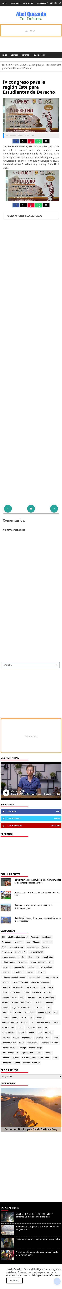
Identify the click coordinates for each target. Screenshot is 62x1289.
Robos (56, 1037)
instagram (41, 3)
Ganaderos (36, 992)
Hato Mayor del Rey (46, 997)
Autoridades (7, 952)
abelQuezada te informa (18, 937)
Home (4, 3)
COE (37, 957)
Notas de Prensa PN (10, 1022)
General (47, 992)
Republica (39, 1037)
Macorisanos (30, 1012)
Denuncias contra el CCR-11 (41, 962)
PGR (39, 1027)
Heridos (5, 1002)
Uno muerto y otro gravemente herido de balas (38, 1239)
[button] (16, 141)
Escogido (5, 982)
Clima (30, 957)
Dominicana (18, 972)
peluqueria (30, 1027)
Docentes (5, 972)
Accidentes (47, 937)
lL (11, 1012)
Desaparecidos (18, 967)
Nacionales (39, 1017)
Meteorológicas (44, 1012)
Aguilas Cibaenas (33, 942)
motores (5, 1017)
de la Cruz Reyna (8, 962)
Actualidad (19, 942)
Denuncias (23, 962)
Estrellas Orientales (20, 982)
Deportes (26, 55)
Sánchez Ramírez (8, 1048)
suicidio (16, 1058)
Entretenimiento (51, 977)
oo (32, 1022)
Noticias (24, 1022)
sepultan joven (27, 1053)
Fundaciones (15, 992)
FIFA (43, 987)
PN (46, 1027)
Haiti (22, 997)
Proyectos (6, 1037)
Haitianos (31, 997)
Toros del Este (44, 1058)
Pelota (20, 1027)
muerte (15, 1017)
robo (48, 1037)
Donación (29, 972)
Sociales (48, 1053)
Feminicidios (18, 987)
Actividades (6, 942)
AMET (4, 947)
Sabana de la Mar (9, 1042)
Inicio (4, 55)
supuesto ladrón (28, 1058)
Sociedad (5, 1058)
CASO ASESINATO (36, 952)
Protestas (49, 1032)
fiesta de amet (32, 987)
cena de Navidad (8, 957)
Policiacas (22, 1032)
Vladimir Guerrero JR (31, 1063)
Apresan (45, 947)
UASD (55, 1058)
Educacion (41, 972)
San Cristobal (32, 1042)
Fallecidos (6, 987)
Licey (49, 1007)
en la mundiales (35, 977)
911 (3, 937)
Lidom (4, 1012)
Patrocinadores (8, 1027)
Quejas (16, 1037)
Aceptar (14, 1280)
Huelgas (39, 1002)
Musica (24, 1017)
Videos (17, 1063)
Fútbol (26, 992)
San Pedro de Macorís (49, 1042)
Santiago (22, 1048)
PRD (40, 1032)
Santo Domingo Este (10, 1053)
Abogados (35, 937)
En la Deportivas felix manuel (13, 977)
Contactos (28, 3)
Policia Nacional (8, 1032)
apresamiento (33, 947)
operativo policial (43, 1022)
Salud (21, 1042)
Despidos (31, 967)
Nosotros (15, 3)
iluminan (49, 1002)
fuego (4, 992)
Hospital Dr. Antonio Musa (22, 1002)
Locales (14, 55)
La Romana (39, 1007)
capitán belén (20, 952)
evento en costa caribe (40, 982)
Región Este (27, 1037)
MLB (55, 1012)
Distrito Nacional (45, 967)
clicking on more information (46, 1275)
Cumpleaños (48, 957)
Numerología (39, 55)
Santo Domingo (35, 1048)
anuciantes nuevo (17, 947)
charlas (21, 957)
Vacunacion (6, 1063)
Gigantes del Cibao (9, 997)
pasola (56, 1022)
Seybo (39, 1053)
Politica (32, 1032)
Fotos (50, 987)
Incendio (5, 1007)
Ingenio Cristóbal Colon (21, 1007)
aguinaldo (47, 942)
